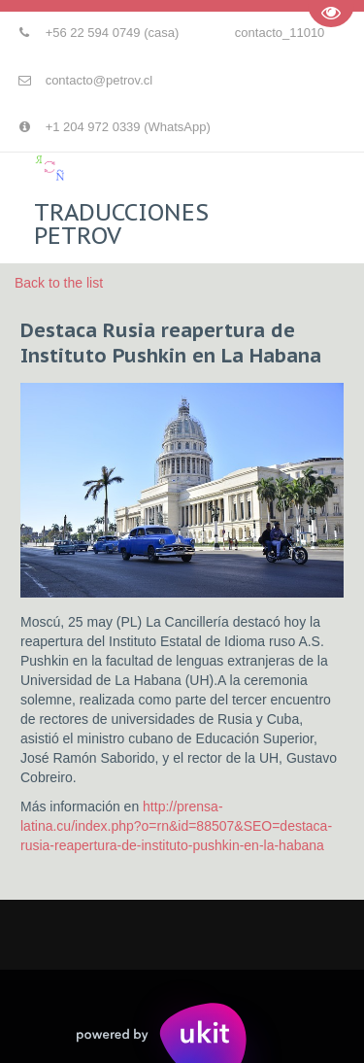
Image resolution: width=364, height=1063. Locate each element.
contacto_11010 (280, 32)
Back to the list (59, 283)
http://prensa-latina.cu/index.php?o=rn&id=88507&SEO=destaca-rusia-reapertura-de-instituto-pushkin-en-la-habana (176, 826)
